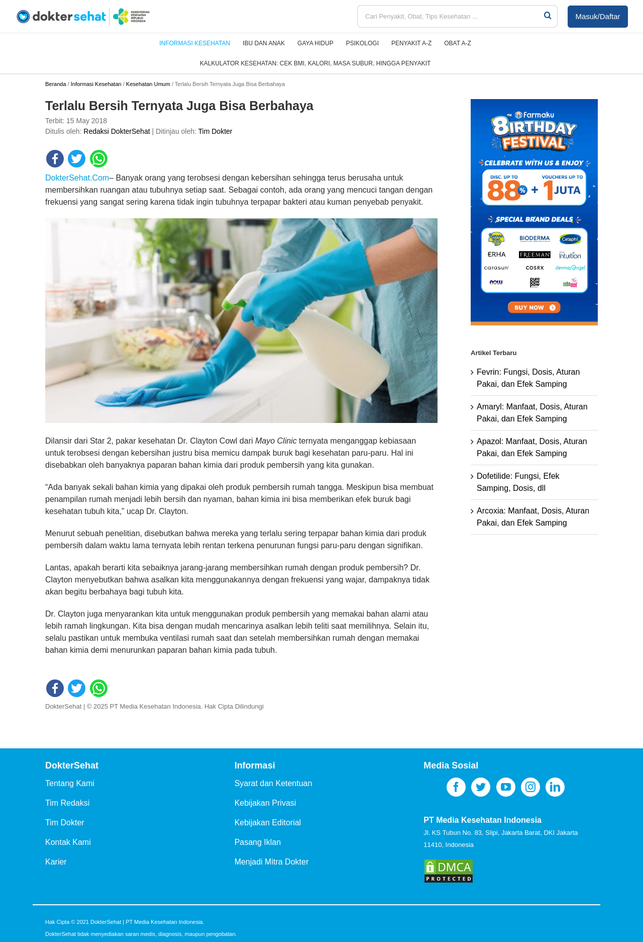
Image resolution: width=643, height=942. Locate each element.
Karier (56, 862)
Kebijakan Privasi (265, 803)
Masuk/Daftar (597, 16)
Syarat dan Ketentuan (273, 783)
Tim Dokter (215, 131)
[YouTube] (505, 787)
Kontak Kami (68, 842)
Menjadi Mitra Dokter (272, 862)
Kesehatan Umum (148, 84)
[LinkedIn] (555, 787)
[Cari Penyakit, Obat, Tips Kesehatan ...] (450, 16)
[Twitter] (480, 787)
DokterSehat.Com (77, 178)
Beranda (55, 84)
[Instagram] (530, 787)
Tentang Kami (69, 783)
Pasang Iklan (258, 842)
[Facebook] (456, 787)
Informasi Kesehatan (96, 84)
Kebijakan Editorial (268, 822)
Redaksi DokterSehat (116, 131)
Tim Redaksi (67, 803)
